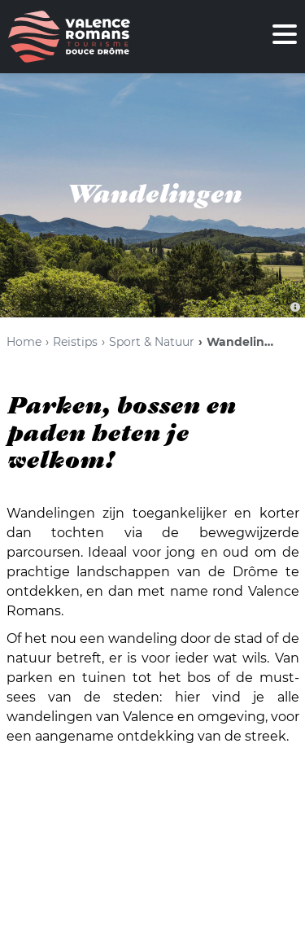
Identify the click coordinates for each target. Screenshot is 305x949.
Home (24, 342)
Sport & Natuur (151, 342)
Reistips (75, 342)
